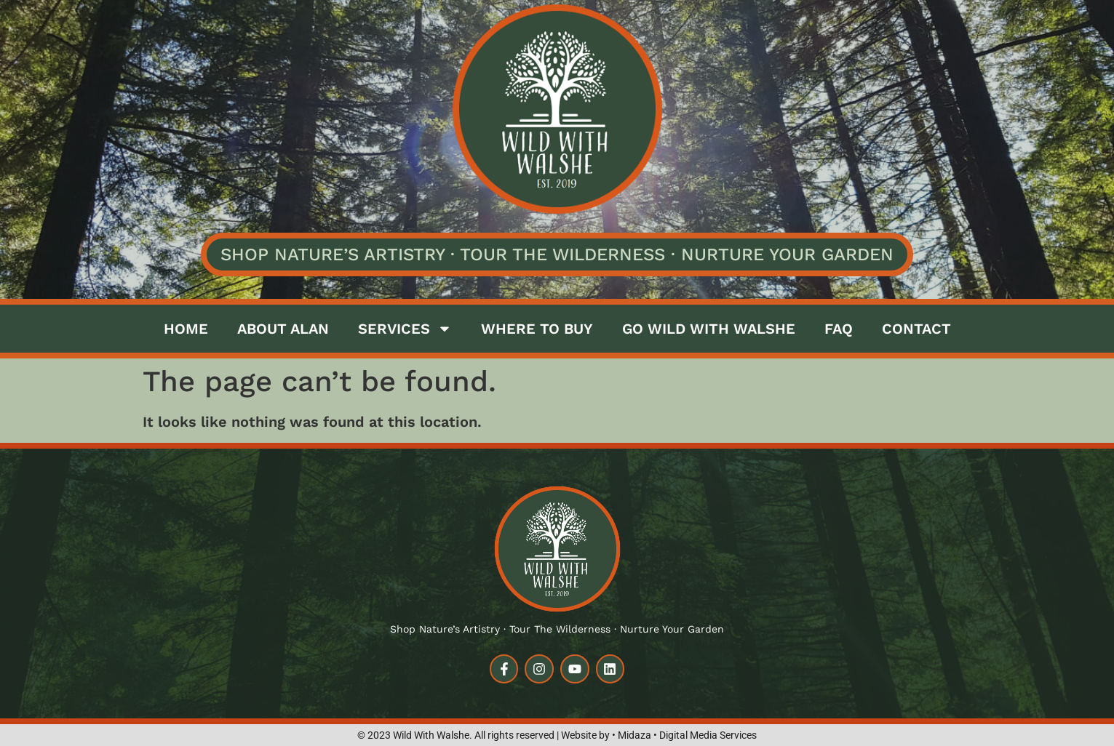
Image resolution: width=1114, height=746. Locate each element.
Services (405, 328)
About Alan (283, 328)
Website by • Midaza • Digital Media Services (659, 735)
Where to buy (537, 328)
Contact (916, 328)
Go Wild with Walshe (708, 328)
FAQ (838, 328)
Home (186, 328)
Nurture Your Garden (787, 254)
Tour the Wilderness (562, 254)
